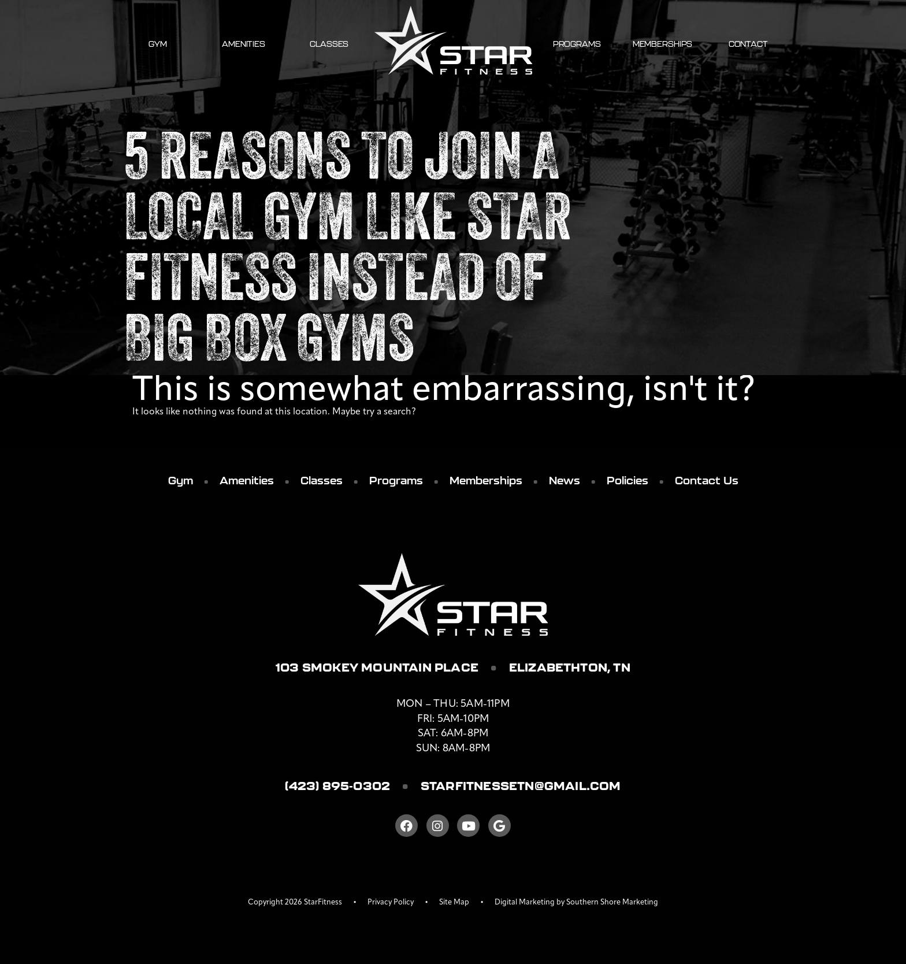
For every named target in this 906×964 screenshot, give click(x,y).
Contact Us (706, 480)
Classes (329, 44)
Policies (627, 480)
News (564, 480)
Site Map (454, 902)
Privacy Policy (390, 902)
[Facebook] (406, 825)
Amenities (243, 44)
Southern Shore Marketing (612, 902)
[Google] (499, 825)
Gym (157, 44)
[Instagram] (437, 825)
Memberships (663, 44)
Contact (748, 44)
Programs (577, 44)
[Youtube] (468, 825)
